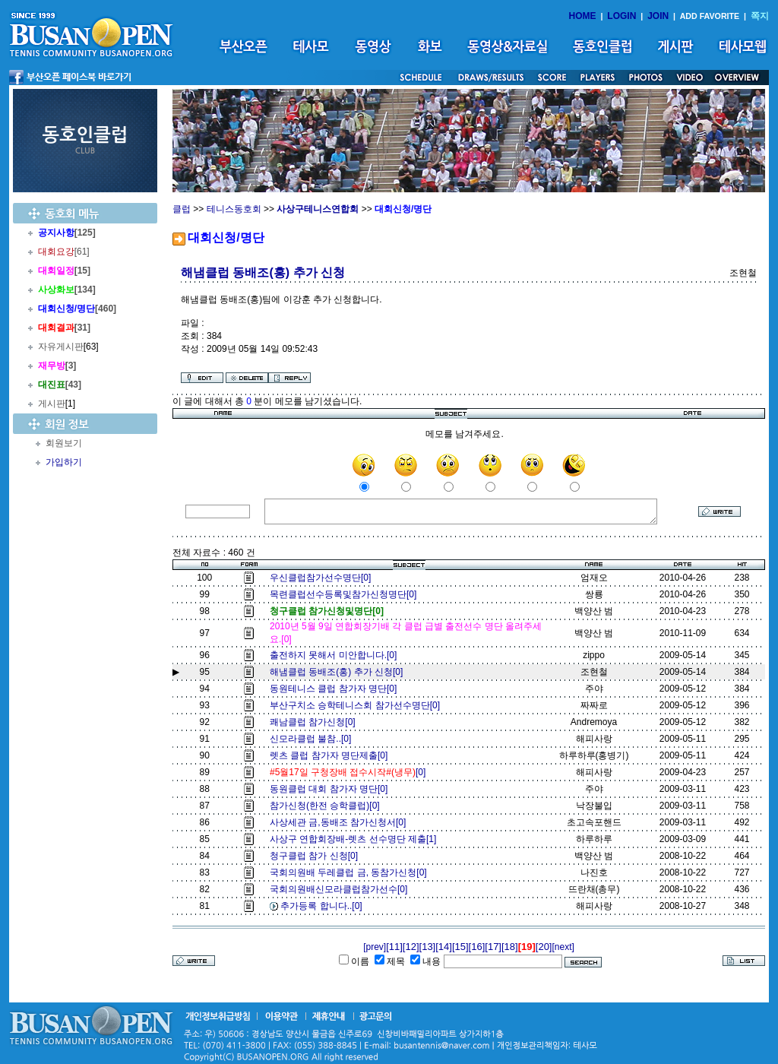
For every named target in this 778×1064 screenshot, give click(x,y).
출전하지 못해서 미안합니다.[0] (336, 655)
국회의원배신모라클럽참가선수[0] (341, 889)
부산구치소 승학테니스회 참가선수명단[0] (357, 705)
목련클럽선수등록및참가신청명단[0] (346, 594)
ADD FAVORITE (710, 16)
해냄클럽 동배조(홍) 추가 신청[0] (336, 672)
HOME (582, 16)
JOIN (658, 16)
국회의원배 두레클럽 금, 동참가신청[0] (351, 872)
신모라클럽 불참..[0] (313, 738)
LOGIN (621, 16)
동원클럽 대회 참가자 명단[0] (331, 789)
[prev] (374, 947)
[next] (563, 947)
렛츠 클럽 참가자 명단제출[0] (331, 755)
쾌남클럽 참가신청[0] (315, 722)
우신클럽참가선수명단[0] (323, 577)
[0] (350, 772)
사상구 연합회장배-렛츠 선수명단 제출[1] (355, 839)
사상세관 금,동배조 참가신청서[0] (340, 822)
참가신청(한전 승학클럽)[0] (327, 805)
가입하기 (64, 462)
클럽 (181, 209)
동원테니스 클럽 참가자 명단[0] (336, 688)
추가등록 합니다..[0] (323, 906)
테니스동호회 (234, 209)
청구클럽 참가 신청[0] (316, 855)
